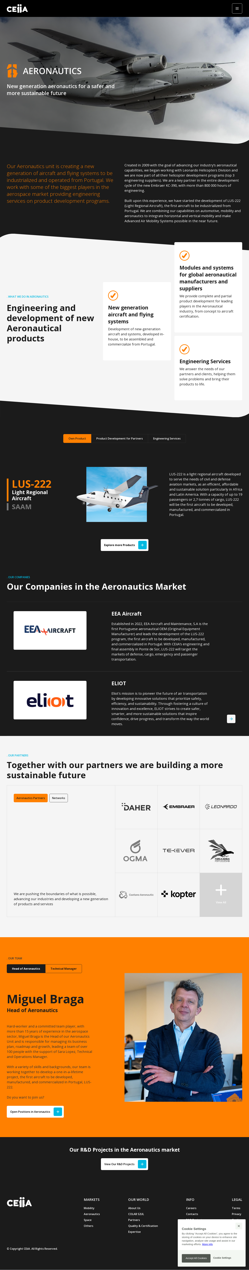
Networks (58, 798)
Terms (236, 1208)
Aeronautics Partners (30, 798)
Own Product (77, 438)
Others (88, 1226)
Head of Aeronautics (26, 969)
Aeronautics (92, 1214)
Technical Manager (64, 969)
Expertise (134, 1232)
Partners (134, 1220)
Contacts (192, 1214)
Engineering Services (167, 438)
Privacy (236, 1214)
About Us (134, 1208)
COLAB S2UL (136, 1214)
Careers (191, 1208)
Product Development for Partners (119, 438)
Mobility (89, 1208)
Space (88, 1220)
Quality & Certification (143, 1226)
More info (207, 1244)
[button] (238, 1226)
